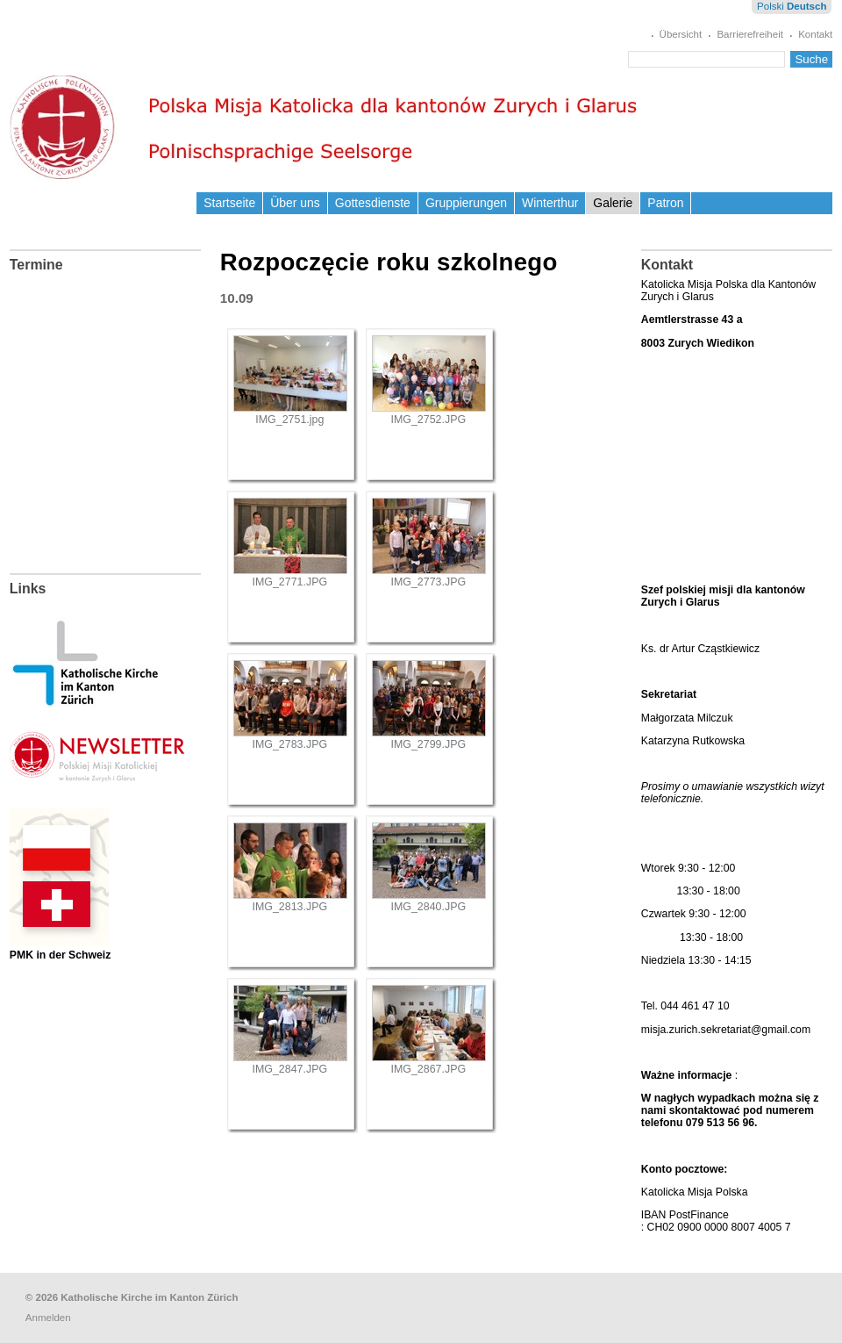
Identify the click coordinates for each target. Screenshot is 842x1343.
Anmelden (48, 1317)
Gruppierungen (466, 203)
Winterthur (550, 203)
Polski (770, 6)
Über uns (295, 203)
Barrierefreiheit (750, 34)
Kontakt (815, 34)
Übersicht (681, 34)
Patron (665, 203)
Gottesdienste (372, 203)
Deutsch (806, 6)
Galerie (612, 203)
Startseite (229, 203)
